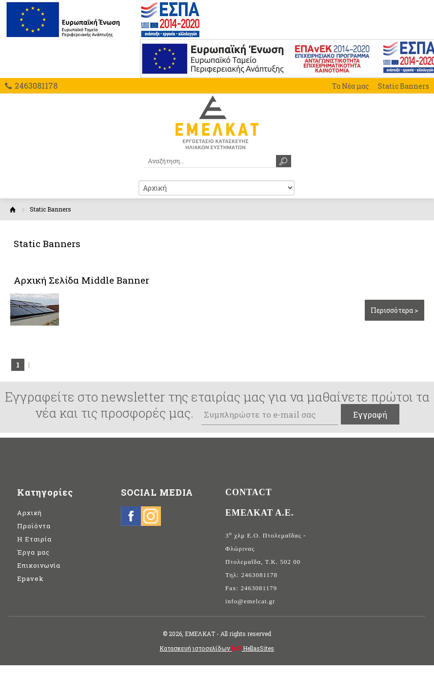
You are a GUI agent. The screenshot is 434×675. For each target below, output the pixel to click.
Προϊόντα (34, 525)
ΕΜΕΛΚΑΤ (217, 122)
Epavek (30, 578)
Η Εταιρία (34, 539)
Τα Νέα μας (350, 86)
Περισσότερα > (394, 310)
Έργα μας (33, 552)
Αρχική (12, 209)
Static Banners (403, 86)
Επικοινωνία (38, 565)
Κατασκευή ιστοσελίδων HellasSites (216, 648)
